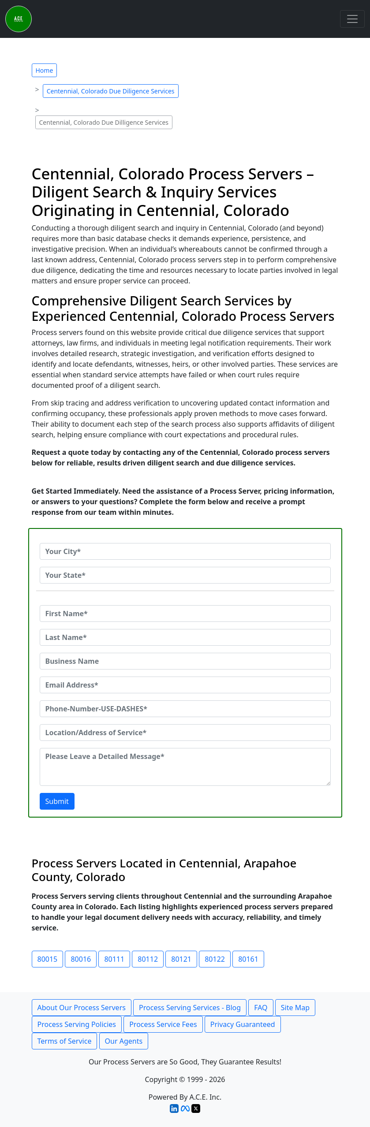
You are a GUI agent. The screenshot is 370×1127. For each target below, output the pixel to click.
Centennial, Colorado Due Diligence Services (111, 91)
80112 (148, 959)
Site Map (295, 1007)
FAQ (260, 1007)
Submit (57, 801)
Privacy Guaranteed (242, 1024)
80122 (215, 959)
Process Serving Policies (76, 1024)
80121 (181, 959)
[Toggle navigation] (352, 19)
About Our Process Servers (81, 1007)
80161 (248, 959)
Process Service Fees (163, 1024)
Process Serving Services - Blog (190, 1007)
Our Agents (124, 1041)
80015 (47, 959)
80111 (114, 959)
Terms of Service (64, 1041)
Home (44, 70)
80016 (81, 959)
